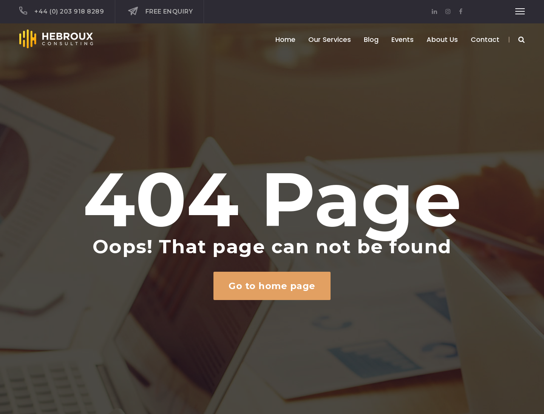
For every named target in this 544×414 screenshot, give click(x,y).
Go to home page (272, 285)
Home (285, 39)
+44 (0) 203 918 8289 (61, 10)
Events (402, 39)
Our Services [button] (329, 39)
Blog (371, 39)
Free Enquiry (160, 11)
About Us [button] (442, 39)
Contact (485, 39)
